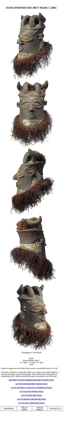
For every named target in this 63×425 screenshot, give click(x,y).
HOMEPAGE (9, 408)
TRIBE (24, 409)
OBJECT (39, 409)
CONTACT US (55, 408)
